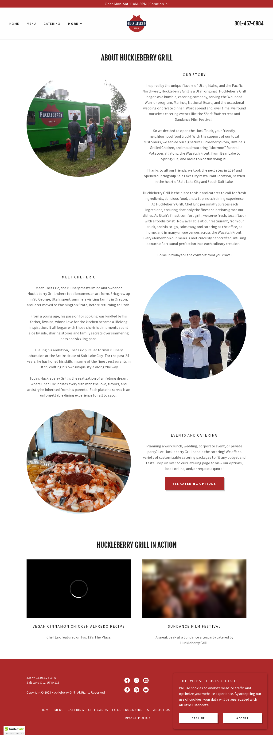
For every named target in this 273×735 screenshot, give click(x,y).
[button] (75, 23)
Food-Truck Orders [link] (130, 710)
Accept (242, 718)
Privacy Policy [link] (137, 718)
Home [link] (14, 23)
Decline (198, 718)
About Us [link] (162, 710)
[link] (136, 23)
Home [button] (46, 710)
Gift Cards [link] (98, 710)
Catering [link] (52, 23)
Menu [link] (31, 23)
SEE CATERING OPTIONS (194, 484)
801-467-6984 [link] (249, 23)
